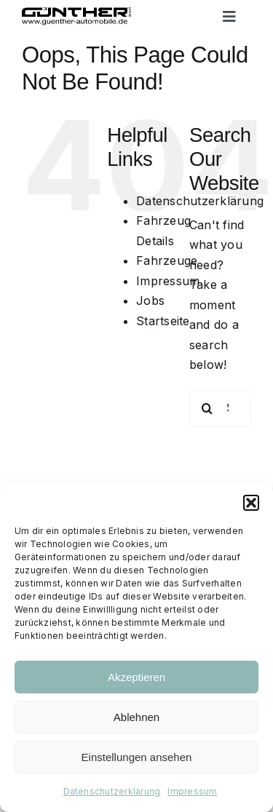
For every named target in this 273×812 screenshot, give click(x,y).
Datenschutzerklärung (112, 791)
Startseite (162, 321)
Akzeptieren (136, 677)
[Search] (207, 408)
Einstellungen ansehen (137, 757)
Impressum (192, 791)
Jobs (150, 300)
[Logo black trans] (77, 13)
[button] (251, 502)
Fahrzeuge (166, 260)
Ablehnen (136, 717)
